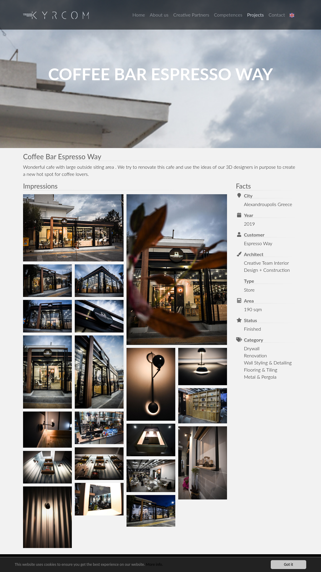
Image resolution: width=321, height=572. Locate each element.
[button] (292, 15)
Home (138, 14)
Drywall (252, 348)
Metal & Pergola (260, 377)
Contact (277, 14)
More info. (154, 564)
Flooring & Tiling (260, 369)
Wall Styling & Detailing (267, 362)
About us (159, 14)
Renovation (255, 355)
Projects (255, 14)
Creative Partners (191, 14)
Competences (228, 14)
